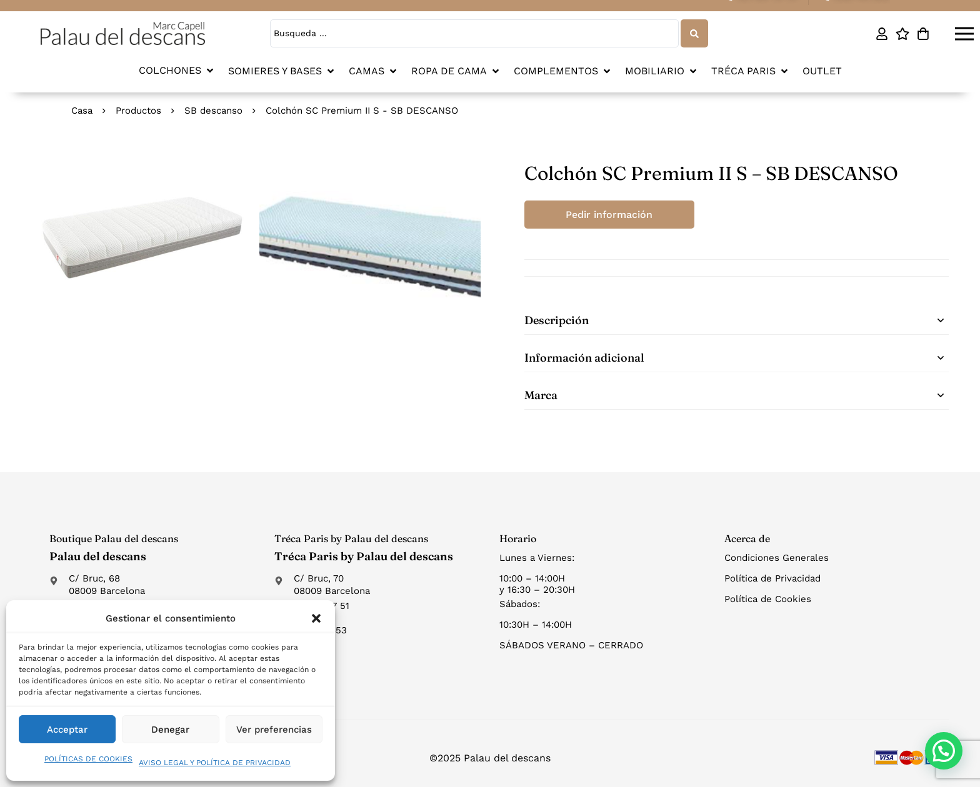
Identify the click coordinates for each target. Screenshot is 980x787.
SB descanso (213, 110)
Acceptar (67, 729)
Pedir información (609, 214)
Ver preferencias (274, 729)
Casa (81, 110)
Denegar (170, 729)
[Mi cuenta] (881, 34)
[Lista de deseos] (902, 34)
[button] (316, 618)
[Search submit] (694, 33)
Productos (138, 110)
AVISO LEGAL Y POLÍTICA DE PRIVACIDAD (215, 762)
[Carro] (922, 34)
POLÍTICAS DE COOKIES (88, 759)
